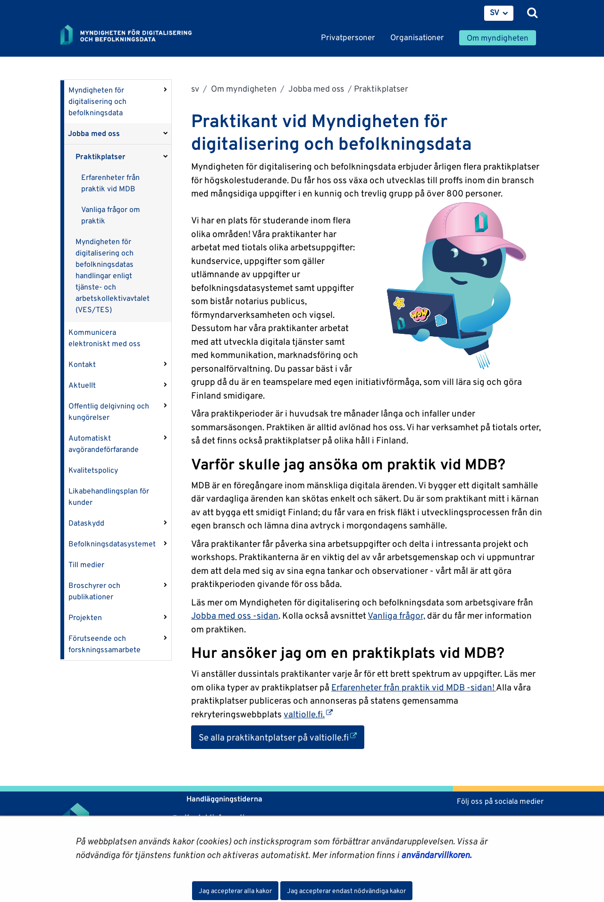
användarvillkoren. (436, 854)
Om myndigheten (243, 88)
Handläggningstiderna (223, 799)
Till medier (86, 565)
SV (495, 12)
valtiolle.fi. (308, 714)
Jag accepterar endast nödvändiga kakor (346, 890)
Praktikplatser (101, 157)
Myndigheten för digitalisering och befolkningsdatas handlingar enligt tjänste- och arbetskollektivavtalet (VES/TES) (113, 276)
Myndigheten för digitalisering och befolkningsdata (97, 101)
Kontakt (82, 364)
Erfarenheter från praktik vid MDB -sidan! (413, 687)
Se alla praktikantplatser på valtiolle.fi (281, 736)
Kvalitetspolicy (93, 470)
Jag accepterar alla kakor (235, 890)
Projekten (85, 617)
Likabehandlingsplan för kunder (108, 496)
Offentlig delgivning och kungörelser (108, 411)
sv (195, 88)
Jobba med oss (94, 133)
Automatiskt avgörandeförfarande (103, 443)
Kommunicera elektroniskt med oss (104, 338)
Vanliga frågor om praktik (110, 215)
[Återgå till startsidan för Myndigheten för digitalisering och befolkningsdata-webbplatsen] (132, 35)
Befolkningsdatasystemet (112, 544)
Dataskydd (86, 523)
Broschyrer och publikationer (94, 591)
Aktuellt (82, 385)
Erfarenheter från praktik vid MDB (110, 183)
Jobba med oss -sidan (234, 615)
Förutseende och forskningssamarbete (104, 644)
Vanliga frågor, (396, 615)
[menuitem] (498, 13)
